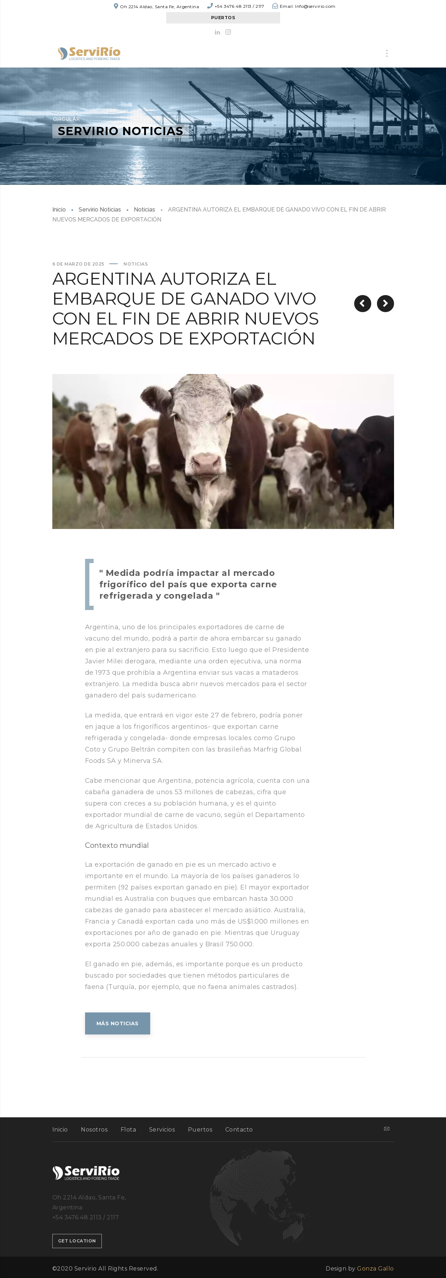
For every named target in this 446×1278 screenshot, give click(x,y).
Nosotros (94, 1129)
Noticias (144, 209)
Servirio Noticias (100, 209)
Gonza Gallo (375, 1268)
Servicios (162, 1129)
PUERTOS (223, 17)
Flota (128, 1129)
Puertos (200, 1129)
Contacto (239, 1129)
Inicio (59, 209)
